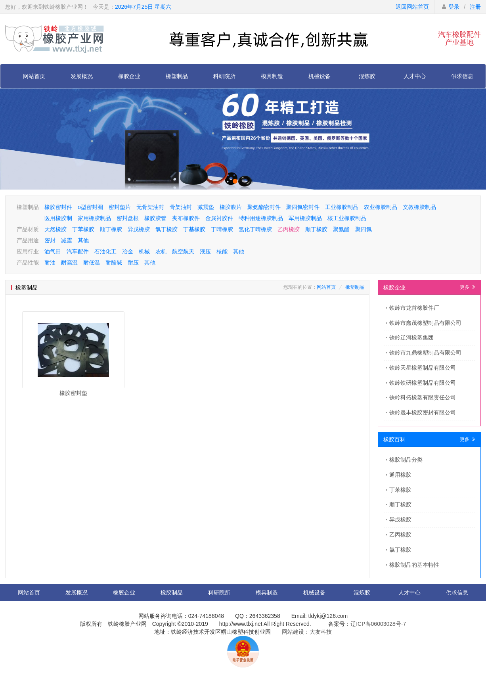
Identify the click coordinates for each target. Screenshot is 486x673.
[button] (235, 181)
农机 (160, 251)
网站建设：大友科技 (307, 632)
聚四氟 (363, 229)
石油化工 (105, 251)
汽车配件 (78, 251)
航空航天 (183, 251)
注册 (475, 7)
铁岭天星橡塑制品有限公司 (422, 367)
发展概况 (82, 76)
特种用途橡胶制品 (261, 218)
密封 (49, 240)
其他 (83, 240)
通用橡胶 (400, 475)
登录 (453, 7)
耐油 (49, 262)
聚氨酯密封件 (264, 207)
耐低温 (91, 262)
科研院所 (224, 76)
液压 (205, 251)
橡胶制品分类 (406, 459)
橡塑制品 (177, 76)
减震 (66, 240)
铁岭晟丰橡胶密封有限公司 (422, 412)
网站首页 (34, 76)
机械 (144, 251)
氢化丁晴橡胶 (255, 229)
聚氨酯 (341, 229)
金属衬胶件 (219, 218)
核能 (222, 251)
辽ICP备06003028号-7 (378, 624)
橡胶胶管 (155, 218)
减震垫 (205, 207)
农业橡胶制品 (380, 207)
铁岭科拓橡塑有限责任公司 (422, 397)
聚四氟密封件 (303, 207)
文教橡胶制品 (419, 207)
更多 (467, 287)
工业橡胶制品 (341, 207)
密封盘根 (128, 218)
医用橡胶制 (58, 218)
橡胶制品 (172, 592)
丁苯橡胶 (83, 229)
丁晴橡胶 (222, 229)
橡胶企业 (129, 76)
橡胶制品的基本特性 (414, 565)
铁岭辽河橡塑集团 (411, 337)
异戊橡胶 (139, 229)
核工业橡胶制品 (346, 218)
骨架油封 (181, 207)
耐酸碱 (113, 262)
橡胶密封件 (58, 207)
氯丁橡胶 (166, 229)
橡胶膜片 (231, 207)
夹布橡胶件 (186, 218)
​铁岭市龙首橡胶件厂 (414, 308)
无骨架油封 (150, 207)
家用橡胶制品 (94, 218)
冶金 (127, 251)
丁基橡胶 (194, 229)
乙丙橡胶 (288, 229)
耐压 (133, 262)
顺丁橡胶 (111, 229)
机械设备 (319, 76)
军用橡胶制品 (305, 218)
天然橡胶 (55, 229)
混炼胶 (367, 76)
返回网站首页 (412, 7)
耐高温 (69, 262)
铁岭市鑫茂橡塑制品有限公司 (425, 323)
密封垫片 (120, 207)
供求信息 (462, 76)
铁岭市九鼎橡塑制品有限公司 (425, 352)
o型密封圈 (90, 207)
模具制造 (272, 76)
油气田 (52, 251)
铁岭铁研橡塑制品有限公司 (422, 383)
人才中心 (415, 76)
